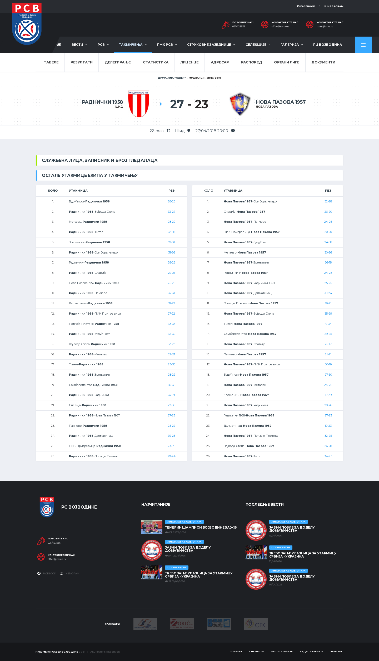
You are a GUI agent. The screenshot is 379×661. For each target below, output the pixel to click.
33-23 (171, 344)
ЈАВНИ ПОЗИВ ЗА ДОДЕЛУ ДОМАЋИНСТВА (188, 549)
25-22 (171, 426)
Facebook (306, 6)
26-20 (328, 211)
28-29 (171, 221)
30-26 (328, 252)
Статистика (155, 62)
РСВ (101, 45)
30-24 (328, 293)
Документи (323, 62)
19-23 (328, 426)
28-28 (171, 201)
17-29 (328, 395)
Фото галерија (282, 651)
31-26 (171, 252)
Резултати (82, 62)
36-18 (328, 262)
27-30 (328, 374)
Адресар (220, 62)
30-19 (328, 364)
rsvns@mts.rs (325, 26)
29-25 (328, 334)
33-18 (171, 232)
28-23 (171, 262)
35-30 (171, 334)
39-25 (171, 436)
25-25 (171, 283)
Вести (77, 45)
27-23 (171, 415)
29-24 (172, 456)
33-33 (171, 324)
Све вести (256, 651)
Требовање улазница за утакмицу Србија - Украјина (198, 574)
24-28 (328, 273)
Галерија (290, 45)
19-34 (328, 324)
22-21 (171, 273)
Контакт (336, 651)
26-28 (328, 446)
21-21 (328, 354)
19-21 (328, 303)
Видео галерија (311, 651)
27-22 (171, 313)
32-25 (328, 436)
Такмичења (131, 45)
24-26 (328, 221)
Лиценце (189, 62)
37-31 (171, 293)
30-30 (171, 385)
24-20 (328, 385)
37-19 (171, 395)
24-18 (328, 242)
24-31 (171, 446)
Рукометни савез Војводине (57, 651)
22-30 (171, 405)
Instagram (333, 6)
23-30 (171, 364)
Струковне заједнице (209, 45)
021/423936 (238, 26)
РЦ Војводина (327, 45)
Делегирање (118, 62)
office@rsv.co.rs (280, 26)
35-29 (328, 313)
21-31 (171, 242)
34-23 (328, 456)
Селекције (256, 45)
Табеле (51, 62)
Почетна (236, 651)
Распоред (251, 62)
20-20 (328, 232)
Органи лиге (286, 62)
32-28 (328, 201)
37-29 (171, 303)
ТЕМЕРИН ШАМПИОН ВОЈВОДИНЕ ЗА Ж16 (200, 527)
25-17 (328, 344)
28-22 (171, 374)
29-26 (328, 405)
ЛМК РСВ (165, 45)
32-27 (171, 211)
